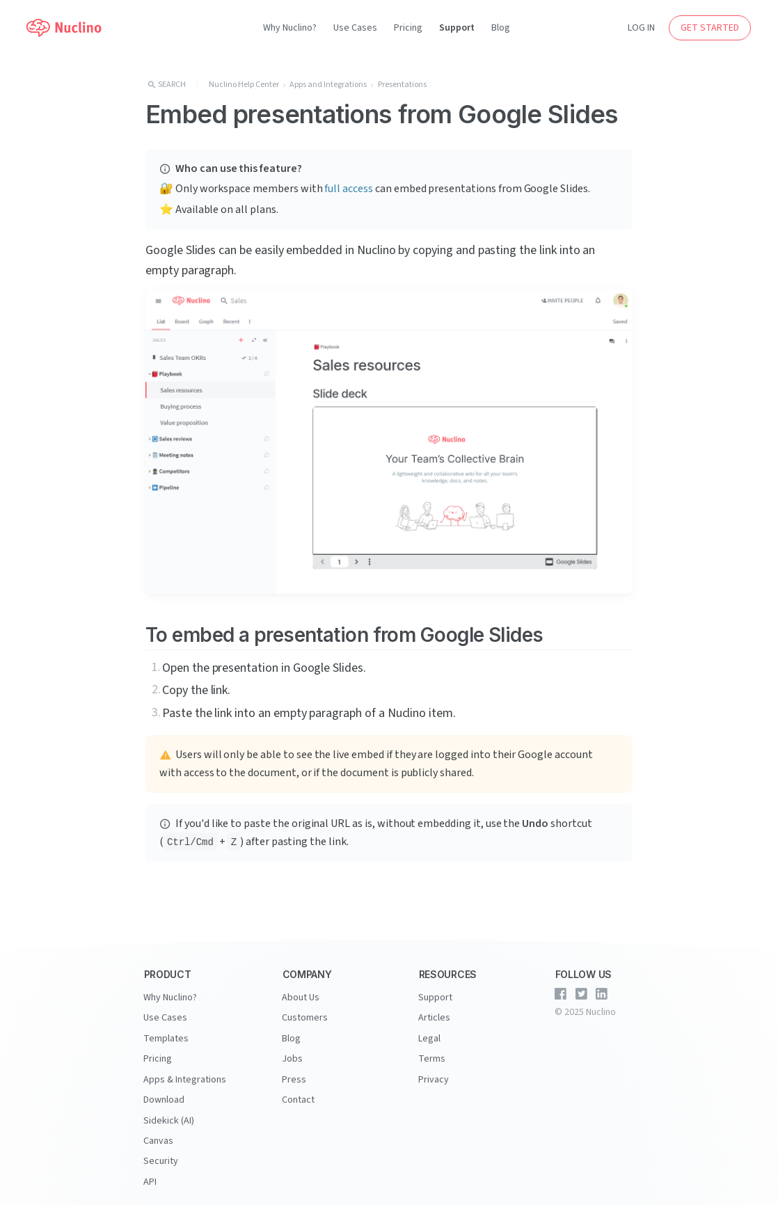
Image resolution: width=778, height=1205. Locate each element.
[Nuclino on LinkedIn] (602, 994)
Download (163, 1094)
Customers (305, 1016)
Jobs (292, 1055)
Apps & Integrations (184, 1075)
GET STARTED (710, 28)
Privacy (433, 1075)
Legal (429, 1036)
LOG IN (641, 28)
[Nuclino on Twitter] (581, 994)
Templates (166, 1036)
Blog (500, 28)
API (150, 1173)
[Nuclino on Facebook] (560, 994)
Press (294, 1075)
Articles (434, 1016)
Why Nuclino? (290, 28)
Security (160, 1153)
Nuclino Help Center (244, 84)
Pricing (408, 28)
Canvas (158, 1134)
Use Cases (355, 28)
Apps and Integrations (328, 84)
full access (348, 188)
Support (457, 28)
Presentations (402, 84)
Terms (431, 1055)
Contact (298, 1094)
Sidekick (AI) (168, 1114)
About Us (300, 997)
